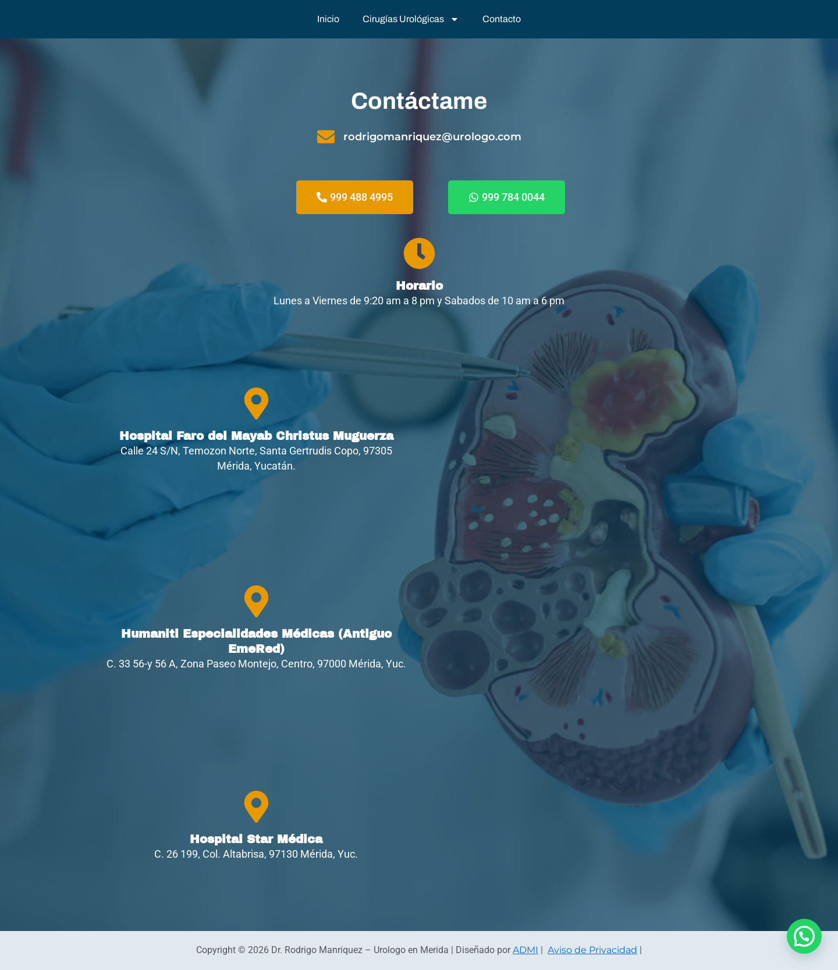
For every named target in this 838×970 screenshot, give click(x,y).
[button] (804, 936)
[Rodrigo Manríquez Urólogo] (582, 430)
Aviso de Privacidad (592, 949)
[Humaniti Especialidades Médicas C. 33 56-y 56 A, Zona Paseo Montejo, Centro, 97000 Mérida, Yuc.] (582, 628)
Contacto (501, 19)
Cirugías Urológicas (411, 19)
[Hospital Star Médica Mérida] (582, 826)
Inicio (328, 19)
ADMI (525, 949)
